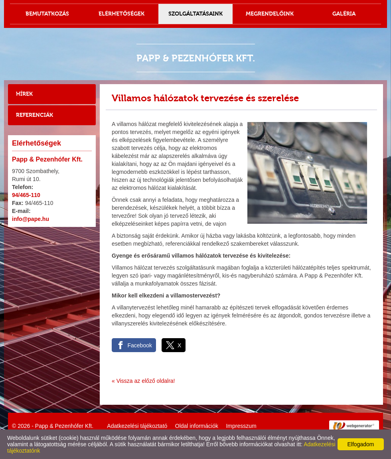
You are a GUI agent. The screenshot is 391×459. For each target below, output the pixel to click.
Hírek (24, 94)
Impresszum (241, 426)
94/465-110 (26, 195)
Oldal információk (196, 426)
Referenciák (34, 115)
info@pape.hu (30, 219)
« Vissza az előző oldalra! (143, 381)
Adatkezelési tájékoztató (137, 426)
